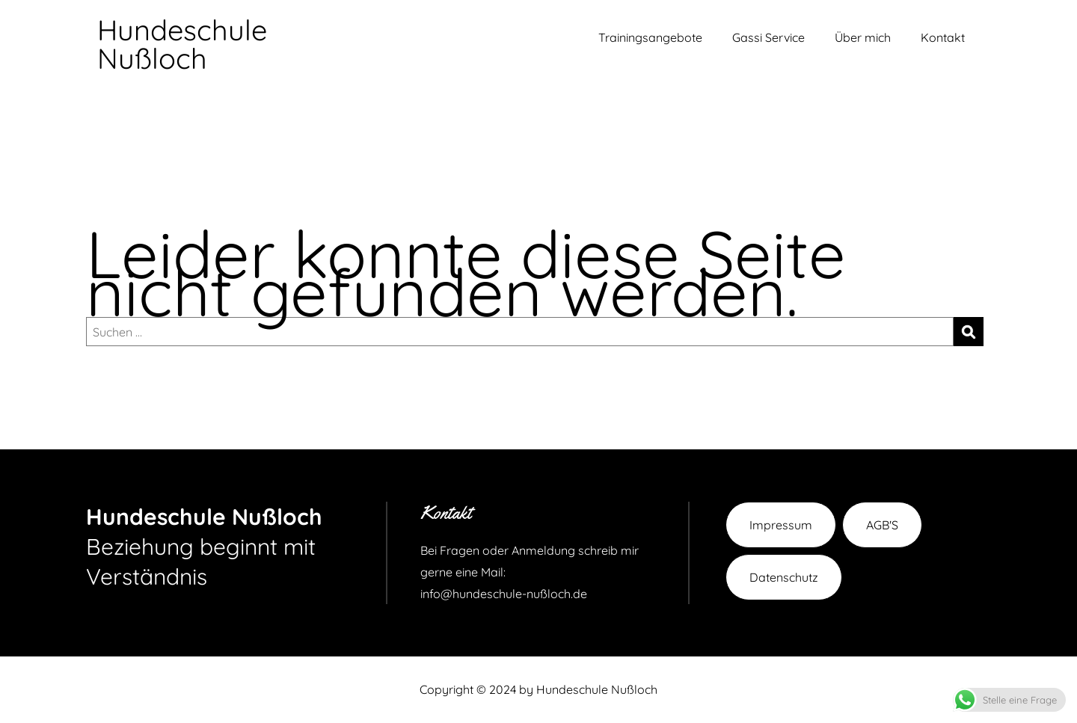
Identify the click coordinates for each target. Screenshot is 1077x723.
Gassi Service (768, 37)
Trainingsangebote (650, 37)
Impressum (780, 524)
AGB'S (882, 524)
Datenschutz (783, 577)
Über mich (863, 37)
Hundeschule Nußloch (182, 44)
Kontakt (943, 37)
